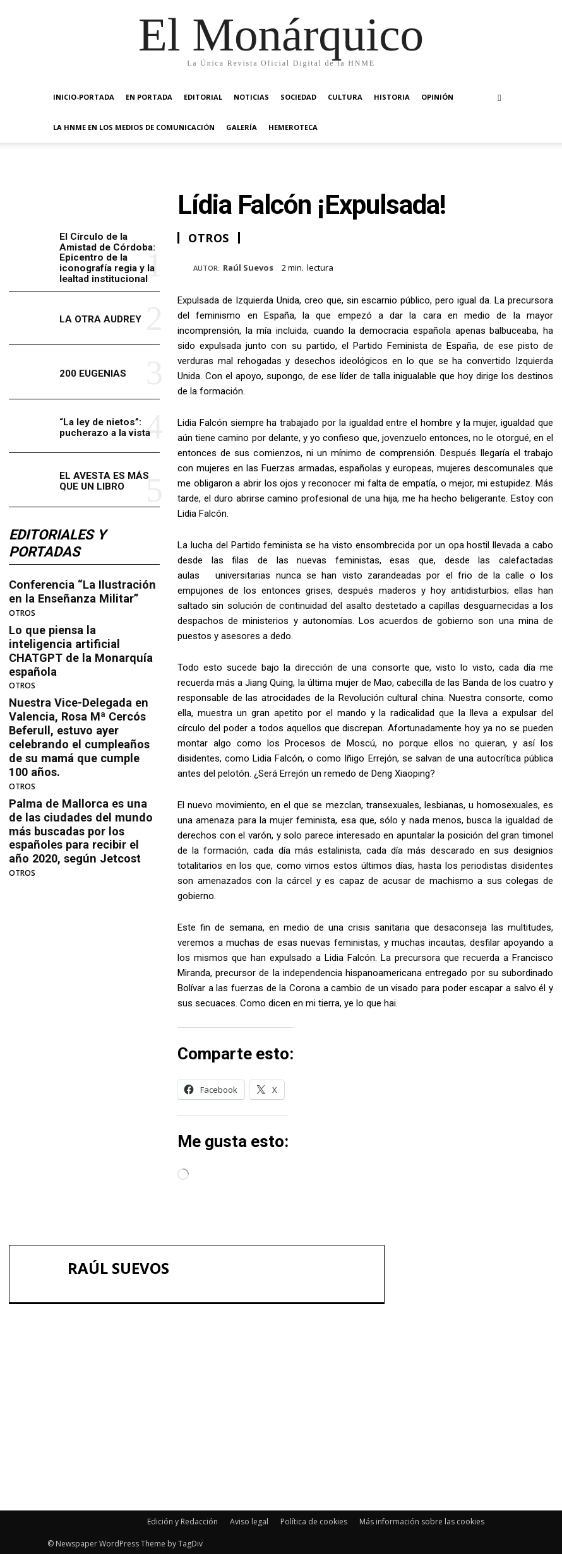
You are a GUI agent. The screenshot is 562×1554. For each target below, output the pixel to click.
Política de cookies (313, 1520)
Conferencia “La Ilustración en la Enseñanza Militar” (80, 590)
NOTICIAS (251, 97)
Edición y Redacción (182, 1520)
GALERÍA (241, 127)
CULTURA (345, 97)
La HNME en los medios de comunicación (134, 127)
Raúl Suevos (248, 268)
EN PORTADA (149, 97)
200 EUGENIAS (92, 372)
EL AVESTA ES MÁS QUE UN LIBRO (104, 480)
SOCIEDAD (298, 97)
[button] (499, 97)
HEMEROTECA (293, 127)
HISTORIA (392, 97)
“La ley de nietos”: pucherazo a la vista (103, 426)
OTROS (22, 611)
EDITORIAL (203, 97)
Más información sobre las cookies (421, 1520)
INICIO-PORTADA (83, 97)
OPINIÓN (437, 97)
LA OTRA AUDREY (100, 318)
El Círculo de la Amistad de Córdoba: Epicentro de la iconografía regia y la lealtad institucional (106, 257)
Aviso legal (249, 1520)
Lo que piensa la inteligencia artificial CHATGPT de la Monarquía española (83, 641)
